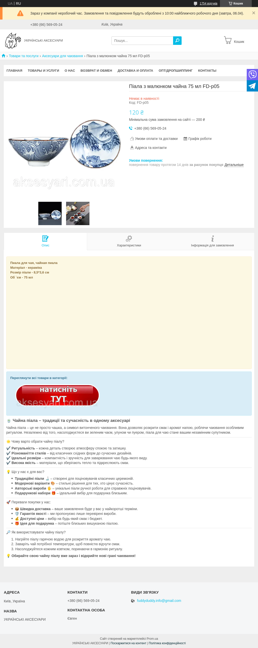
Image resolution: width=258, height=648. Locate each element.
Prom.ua (152, 638)
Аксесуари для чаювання (62, 56)
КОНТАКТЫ (207, 70)
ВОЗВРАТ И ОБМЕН (96, 70)
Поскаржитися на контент (128, 643)
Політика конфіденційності (167, 643)
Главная (14, 70)
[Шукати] (177, 40)
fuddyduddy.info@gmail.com (159, 601)
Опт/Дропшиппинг (175, 70)
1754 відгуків (208, 3)
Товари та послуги (23, 56)
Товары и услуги (43, 70)
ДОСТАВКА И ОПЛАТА (135, 70)
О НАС (70, 70)
